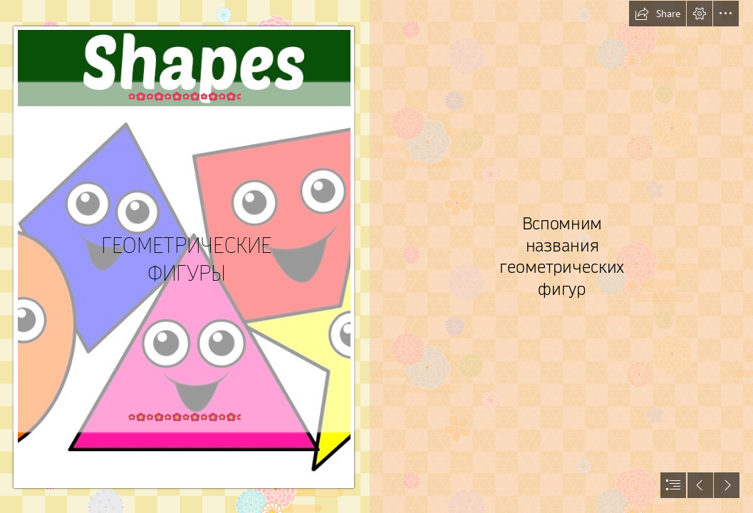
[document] (376, 256)
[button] (657, 13)
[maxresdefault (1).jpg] (184, 256)
